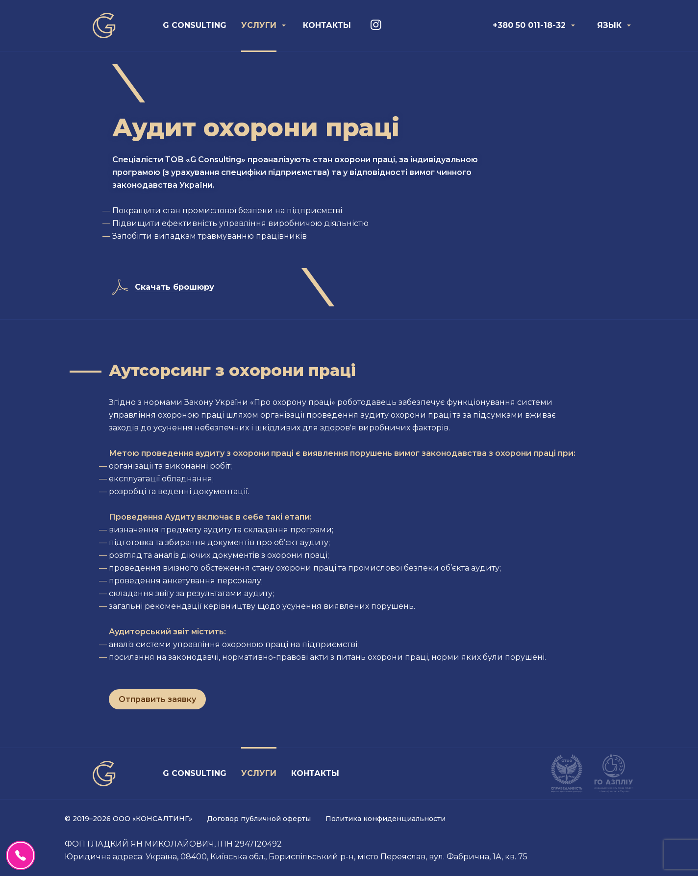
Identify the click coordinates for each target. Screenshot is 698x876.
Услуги (258, 25)
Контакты (327, 25)
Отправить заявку (157, 699)
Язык (609, 25)
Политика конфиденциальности (385, 818)
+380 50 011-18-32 (529, 25)
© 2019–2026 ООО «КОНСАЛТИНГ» (128, 818)
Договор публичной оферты (259, 818)
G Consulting (194, 25)
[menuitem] (194, 25)
